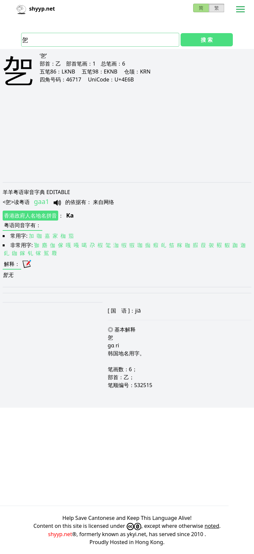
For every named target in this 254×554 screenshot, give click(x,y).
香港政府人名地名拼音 (30, 215)
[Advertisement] (127, 139)
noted (212, 525)
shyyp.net (60, 534)
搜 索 (207, 39)
